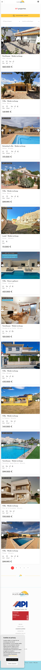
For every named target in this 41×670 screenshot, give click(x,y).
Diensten (21, 631)
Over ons (21, 626)
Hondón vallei (20, 633)
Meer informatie (13, 655)
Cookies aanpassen (12, 663)
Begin (20, 624)
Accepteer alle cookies (12, 659)
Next (38, 40)
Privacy (26, 662)
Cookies (31, 662)
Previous (2, 40)
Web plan (35, 662)
